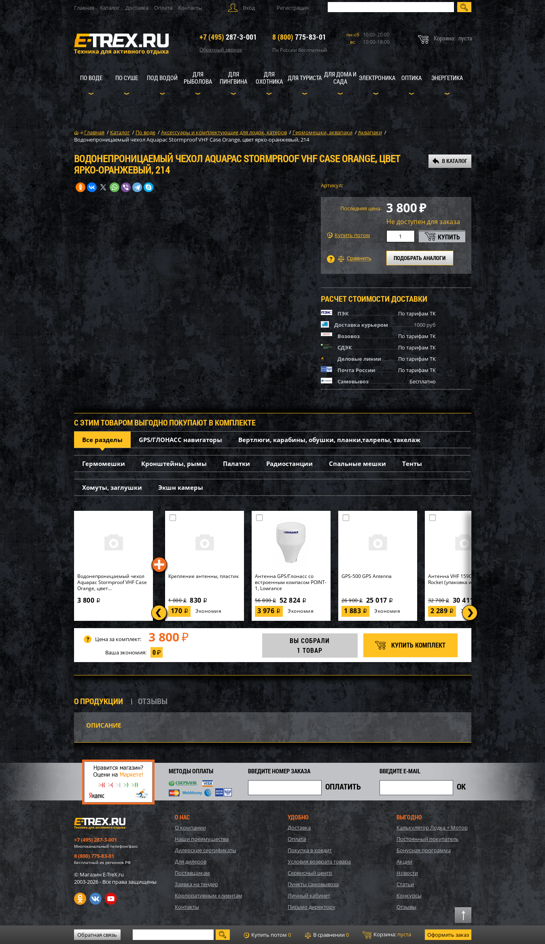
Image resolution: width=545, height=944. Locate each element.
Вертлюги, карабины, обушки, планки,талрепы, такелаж (329, 440)
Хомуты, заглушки (112, 487)
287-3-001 (228, 37)
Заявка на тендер (196, 884)
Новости (407, 872)
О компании (190, 827)
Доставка (136, 7)
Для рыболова (198, 77)
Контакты (190, 7)
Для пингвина (233, 77)
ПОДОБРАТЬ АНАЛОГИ (419, 258)
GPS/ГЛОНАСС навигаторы (180, 440)
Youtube (111, 899)
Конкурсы (409, 895)
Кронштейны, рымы (174, 463)
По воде (91, 78)
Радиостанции (289, 463)
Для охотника (269, 77)
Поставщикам (192, 872)
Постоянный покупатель (428, 838)
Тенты (412, 463)
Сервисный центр (310, 872)
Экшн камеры (180, 487)
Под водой (162, 78)
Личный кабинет (309, 895)
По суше (126, 78)
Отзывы (406, 906)
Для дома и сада (340, 77)
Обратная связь (97, 934)
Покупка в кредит (310, 850)
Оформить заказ (448, 934)
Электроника (377, 78)
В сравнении (327, 934)
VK (95, 899)
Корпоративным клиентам (208, 895)
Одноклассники (80, 899)
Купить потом (348, 235)
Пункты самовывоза (313, 884)
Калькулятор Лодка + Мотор (432, 827)
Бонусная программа (424, 850)
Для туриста (305, 78)
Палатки (236, 463)
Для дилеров (190, 861)
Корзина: (387, 935)
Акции (404, 861)
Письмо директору (311, 906)
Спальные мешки (357, 463)
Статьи (405, 884)
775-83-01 (299, 37)
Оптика (411, 78)
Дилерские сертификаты (205, 850)
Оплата (163, 7)
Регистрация (293, 7)
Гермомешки (103, 463)
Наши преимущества (202, 838)
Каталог (110, 7)
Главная (84, 7)
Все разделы (102, 440)
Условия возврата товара (319, 861)
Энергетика (447, 78)
